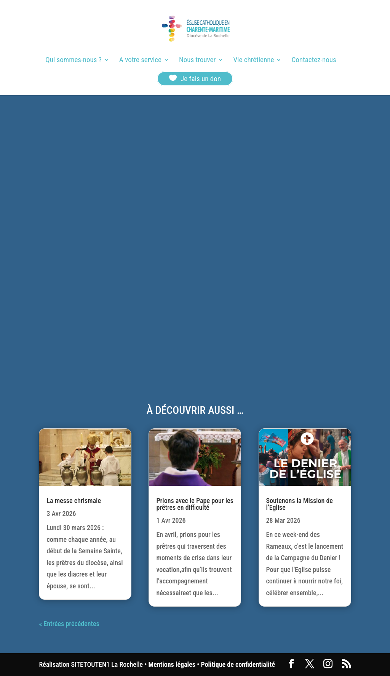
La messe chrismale (73, 501)
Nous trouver (197, 60)
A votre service (140, 60)
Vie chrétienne (253, 60)
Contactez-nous (314, 60)
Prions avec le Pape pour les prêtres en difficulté (194, 504)
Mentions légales (172, 664)
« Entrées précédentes (69, 624)
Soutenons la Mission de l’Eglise (299, 504)
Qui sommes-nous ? (73, 60)
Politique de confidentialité (238, 664)
